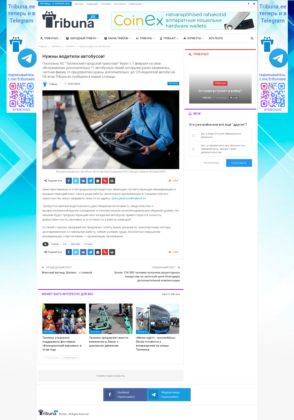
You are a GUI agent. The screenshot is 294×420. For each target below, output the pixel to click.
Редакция (92, 3)
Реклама (106, 3)
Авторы (79, 3)
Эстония (88, 244)
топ (64, 244)
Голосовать (239, 163)
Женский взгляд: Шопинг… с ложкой (67, 272)
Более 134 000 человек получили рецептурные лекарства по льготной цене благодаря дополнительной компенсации (147, 276)
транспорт (75, 244)
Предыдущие (52, 357)
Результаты (211, 163)
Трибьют (168, 38)
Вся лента (216, 38)
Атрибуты (192, 38)
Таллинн (173, 83)
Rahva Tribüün (116, 38)
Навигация (135, 3)
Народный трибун (81, 38)
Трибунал (49, 38)
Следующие (70, 357)
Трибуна (144, 38)
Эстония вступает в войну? (220, 91)
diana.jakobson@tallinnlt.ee (129, 198)
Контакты (120, 3)
